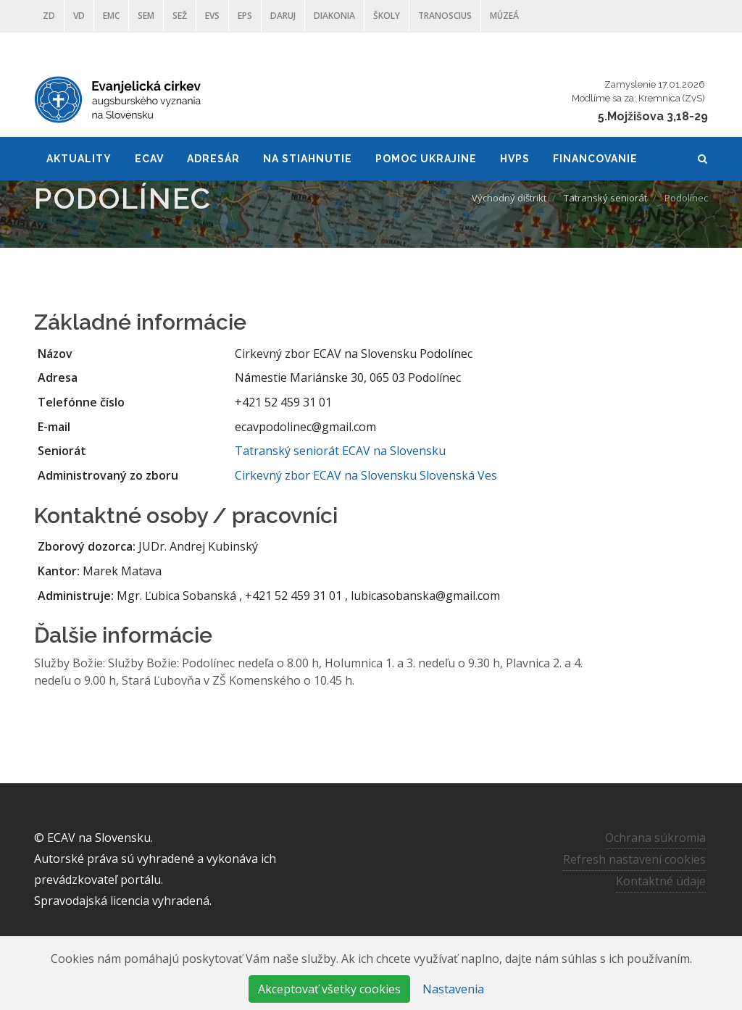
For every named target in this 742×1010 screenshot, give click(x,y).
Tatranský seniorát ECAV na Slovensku (340, 451)
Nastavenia (453, 989)
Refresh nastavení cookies (634, 859)
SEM (146, 15)
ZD (49, 15)
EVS (212, 15)
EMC (111, 15)
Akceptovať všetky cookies (329, 989)
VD (79, 15)
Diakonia (334, 15)
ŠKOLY (386, 15)
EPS (245, 15)
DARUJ (283, 15)
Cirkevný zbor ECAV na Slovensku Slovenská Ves (366, 475)
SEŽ (179, 15)
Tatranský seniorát (605, 197)
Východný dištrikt (509, 197)
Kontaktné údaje (661, 881)
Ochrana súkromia (655, 838)
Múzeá (504, 15)
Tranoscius (445, 15)
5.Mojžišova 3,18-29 (653, 116)
